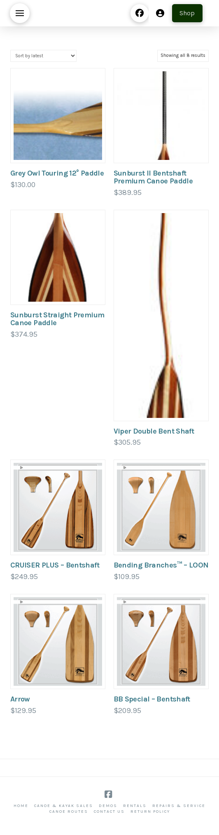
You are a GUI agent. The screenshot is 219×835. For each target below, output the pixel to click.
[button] (20, 13)
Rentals (135, 805)
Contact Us (109, 811)
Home (21, 805)
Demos (108, 805)
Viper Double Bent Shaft (154, 431)
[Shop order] (43, 56)
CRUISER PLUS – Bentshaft (54, 565)
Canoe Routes (68, 811)
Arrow (20, 699)
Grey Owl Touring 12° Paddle (57, 173)
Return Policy (150, 811)
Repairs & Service (178, 805)
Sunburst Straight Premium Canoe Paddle (57, 318)
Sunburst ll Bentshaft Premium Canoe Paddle (153, 177)
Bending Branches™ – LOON (161, 565)
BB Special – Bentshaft (152, 699)
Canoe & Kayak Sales (63, 805)
